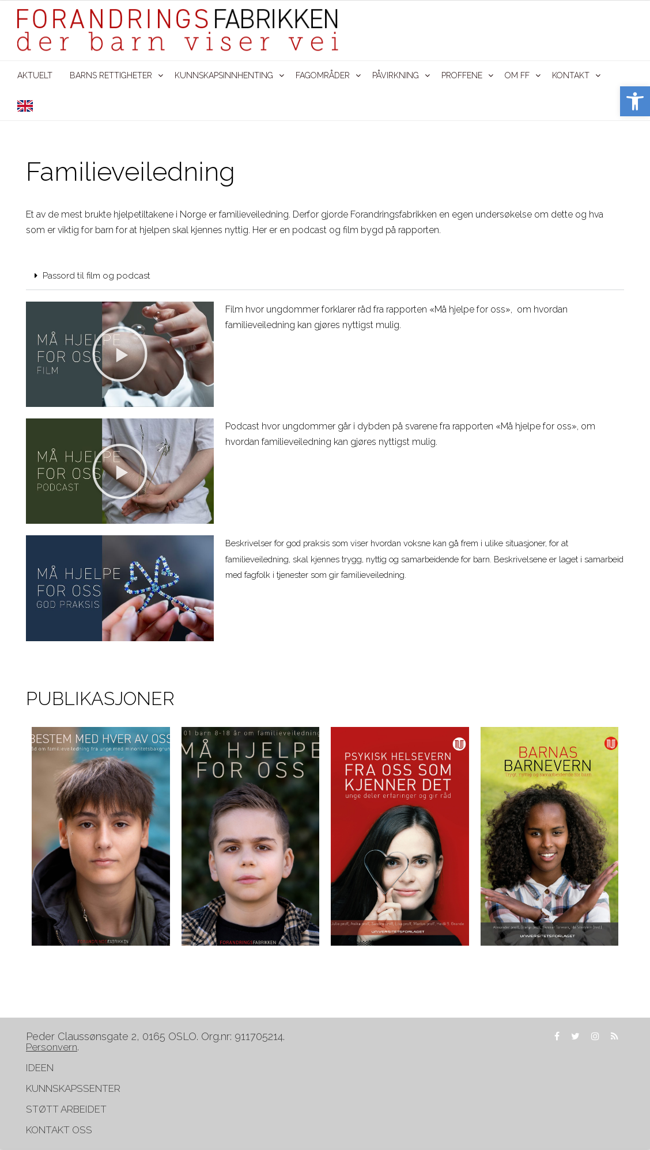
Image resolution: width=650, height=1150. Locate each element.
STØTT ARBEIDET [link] (67, 1110)
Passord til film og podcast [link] (103, 276)
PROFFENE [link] (461, 75)
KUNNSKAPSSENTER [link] (73, 1089)
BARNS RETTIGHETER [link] (111, 75)
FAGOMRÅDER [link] (323, 75)
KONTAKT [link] (570, 75)
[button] (325, 277)
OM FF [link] (517, 75)
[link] (635, 101)
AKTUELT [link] (34, 75)
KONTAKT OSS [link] (59, 1131)
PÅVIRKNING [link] (395, 75)
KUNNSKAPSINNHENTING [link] (224, 75)
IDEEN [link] (40, 1069)
